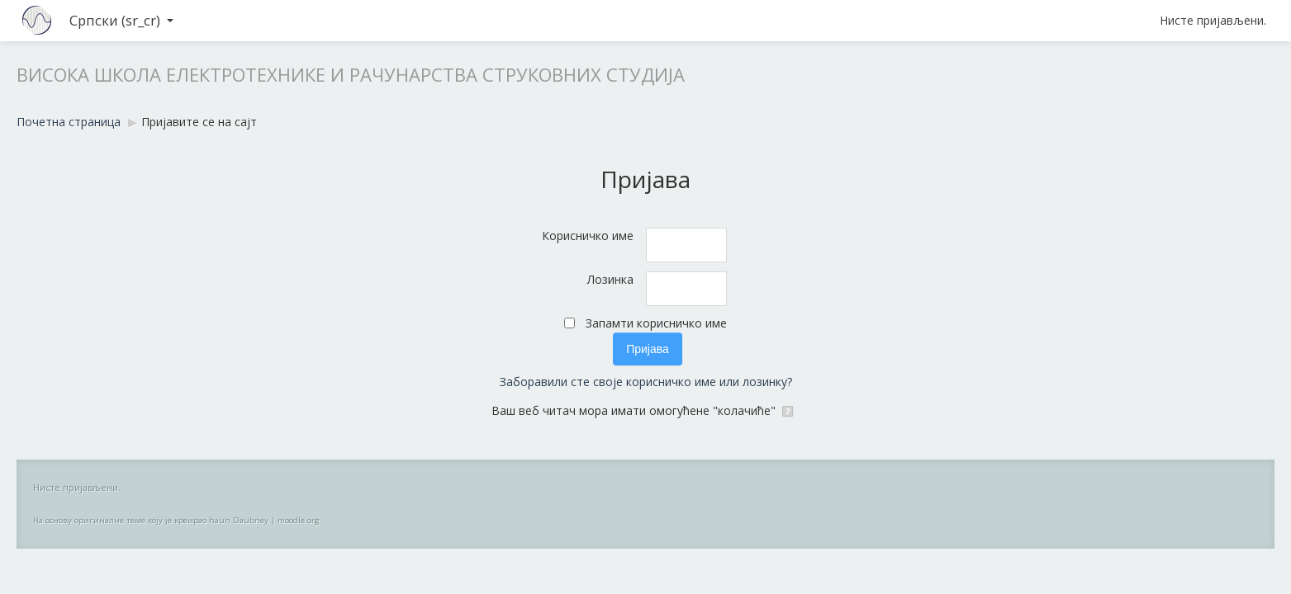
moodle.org (299, 520)
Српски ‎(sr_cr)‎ (121, 20)
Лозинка (610, 279)
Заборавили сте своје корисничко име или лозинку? (646, 381)
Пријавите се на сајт (199, 122)
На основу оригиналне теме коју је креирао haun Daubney (150, 520)
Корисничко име (588, 235)
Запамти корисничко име (656, 323)
